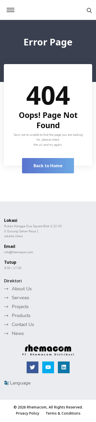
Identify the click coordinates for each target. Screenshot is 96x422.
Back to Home (48, 165)
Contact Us (23, 324)
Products (21, 315)
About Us (22, 289)
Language (17, 383)
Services (20, 298)
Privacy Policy (27, 413)
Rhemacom (37, 407)
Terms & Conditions (63, 413)
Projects (20, 307)
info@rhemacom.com (18, 252)
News (18, 333)
